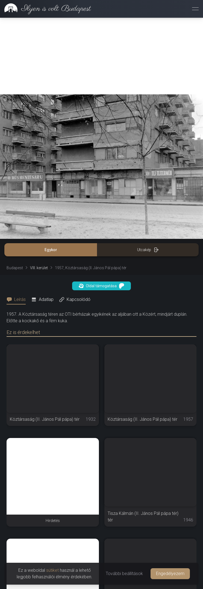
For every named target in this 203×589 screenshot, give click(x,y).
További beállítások (124, 573)
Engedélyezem (170, 573)
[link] (45, 8)
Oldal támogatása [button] (101, 286)
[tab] (18, 299)
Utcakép (148, 250)
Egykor (51, 250)
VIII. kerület (39, 268)
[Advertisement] (101, 56)
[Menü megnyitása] (195, 9)
